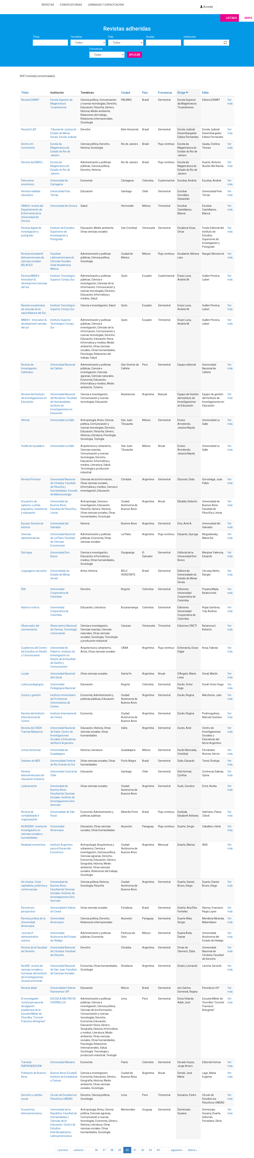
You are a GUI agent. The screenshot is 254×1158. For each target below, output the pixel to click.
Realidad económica (33, 844)
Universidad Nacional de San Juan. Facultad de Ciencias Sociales (63, 969)
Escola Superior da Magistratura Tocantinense (61, 103)
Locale (25, 673)
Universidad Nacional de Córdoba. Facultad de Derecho (62, 951)
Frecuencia (95, 48)
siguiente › (177, 1150)
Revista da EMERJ (32, 162)
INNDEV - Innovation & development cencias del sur (34, 323)
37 (104, 1150)
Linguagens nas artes (34, 570)
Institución (190, 36)
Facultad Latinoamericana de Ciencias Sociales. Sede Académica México (62, 261)
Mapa (248, 17)
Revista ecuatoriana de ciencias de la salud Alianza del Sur (33, 309)
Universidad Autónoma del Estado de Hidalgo (63, 936)
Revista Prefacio (31, 479)
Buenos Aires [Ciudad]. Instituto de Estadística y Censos (63, 1076)
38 (111, 1150)
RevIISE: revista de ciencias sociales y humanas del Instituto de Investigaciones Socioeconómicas (34, 973)
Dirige (183, 92)
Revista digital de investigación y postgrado (31, 231)
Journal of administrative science (29, 936)
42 (142, 1150)
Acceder (206, 6)
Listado (231, 17)
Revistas (48, 4)
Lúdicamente (29, 786)
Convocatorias (71, 4)
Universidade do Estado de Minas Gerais (60, 574)
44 (158, 1150)
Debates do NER (30, 760)
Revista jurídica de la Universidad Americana (33, 922)
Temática (76, 36)
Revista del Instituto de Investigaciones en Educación (34, 398)
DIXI (23, 589)
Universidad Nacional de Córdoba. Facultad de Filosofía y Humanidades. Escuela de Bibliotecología (63, 487)
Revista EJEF (28, 129)
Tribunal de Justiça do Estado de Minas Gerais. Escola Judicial (63, 133)
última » (192, 1150)
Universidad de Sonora (63, 205)
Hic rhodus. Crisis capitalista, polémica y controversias (34, 885)
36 (96, 1150)
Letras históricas (31, 750)
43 (150, 1150)
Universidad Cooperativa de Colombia (59, 593)
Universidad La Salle (62, 420)
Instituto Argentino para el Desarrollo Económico (61, 848)
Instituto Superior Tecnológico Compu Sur (62, 323)
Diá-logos (26, 552)
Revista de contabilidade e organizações (30, 815)
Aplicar (134, 54)
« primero (62, 1150)
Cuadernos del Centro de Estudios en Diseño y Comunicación (34, 651)
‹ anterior (78, 1150)
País (110, 36)
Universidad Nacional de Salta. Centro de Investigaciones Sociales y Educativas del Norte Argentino (63, 735)
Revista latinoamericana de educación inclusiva (32, 775)
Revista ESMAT (30, 99)
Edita (205, 92)
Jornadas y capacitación (106, 4)
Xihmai (25, 420)
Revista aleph (29, 987)
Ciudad (150, 36)
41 (135, 1150)
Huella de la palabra (32, 445)
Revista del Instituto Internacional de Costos (33, 717)
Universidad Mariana (62, 1062)
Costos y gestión (31, 695)
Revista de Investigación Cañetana (29, 368)
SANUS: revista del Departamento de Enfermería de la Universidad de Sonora (32, 213)
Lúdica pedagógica (32, 684)
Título (36, 36)
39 (119, 1150)
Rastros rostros (30, 607)
